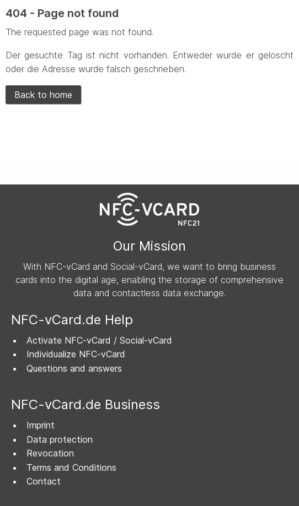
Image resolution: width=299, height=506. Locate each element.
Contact (43, 481)
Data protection (59, 439)
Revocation (50, 453)
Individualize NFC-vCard (75, 354)
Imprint (40, 425)
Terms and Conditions (71, 467)
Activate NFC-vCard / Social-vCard (99, 340)
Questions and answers (74, 368)
